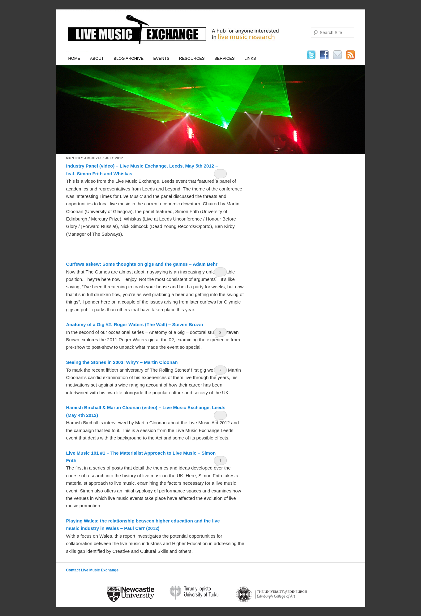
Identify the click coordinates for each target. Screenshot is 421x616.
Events (161, 58)
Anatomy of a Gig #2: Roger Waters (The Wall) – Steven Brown (134, 324)
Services (224, 58)
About (97, 58)
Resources (191, 58)
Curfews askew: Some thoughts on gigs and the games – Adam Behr (142, 264)
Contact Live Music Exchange (92, 570)
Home (74, 58)
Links (250, 58)
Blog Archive (129, 58)
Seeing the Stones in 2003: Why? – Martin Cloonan (122, 362)
